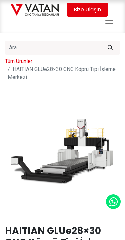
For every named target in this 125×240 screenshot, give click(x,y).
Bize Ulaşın (87, 9)
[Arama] (110, 48)
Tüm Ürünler (18, 61)
